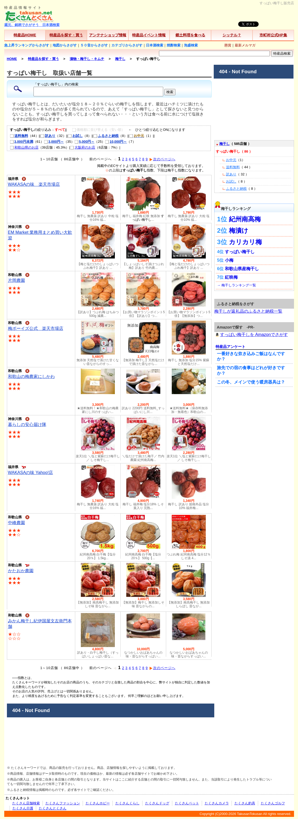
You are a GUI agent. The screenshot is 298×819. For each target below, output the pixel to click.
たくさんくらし (127, 803)
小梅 (229, 260)
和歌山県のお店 (24, 147)
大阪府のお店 (82, 147)
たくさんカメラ (217, 803)
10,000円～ (116, 142)
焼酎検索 (174, 45)
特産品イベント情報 (149, 35)
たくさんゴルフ (273, 803)
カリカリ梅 (245, 241)
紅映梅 (231, 277)
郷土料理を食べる (190, 35)
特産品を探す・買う (66, 35)
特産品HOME (25, 35)
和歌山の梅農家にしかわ (31, 376)
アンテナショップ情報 (107, 35)
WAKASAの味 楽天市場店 (34, 184)
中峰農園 (16, 522)
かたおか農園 (20, 570)
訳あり (47, 136)
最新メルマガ (245, 45)
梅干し (224, 144)
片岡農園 (16, 280)
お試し (75, 136)
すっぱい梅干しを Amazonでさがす (251, 334)
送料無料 (19, 136)
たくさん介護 (22, 808)
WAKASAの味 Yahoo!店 (30, 472)
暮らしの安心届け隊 (27, 424)
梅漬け (238, 230)
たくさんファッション (62, 803)
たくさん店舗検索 (26, 803)
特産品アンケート (230, 346)
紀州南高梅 (245, 219)
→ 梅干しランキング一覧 (236, 285)
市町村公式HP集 (273, 35)
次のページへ (162, 159)
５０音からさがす (94, 45)
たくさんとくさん (52, 808)
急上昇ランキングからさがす (26, 45)
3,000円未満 (21, 142)
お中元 (231, 160)
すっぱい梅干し (240, 251)
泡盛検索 (191, 45)
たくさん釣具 (244, 803)
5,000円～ (84, 142)
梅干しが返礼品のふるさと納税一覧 (248, 311)
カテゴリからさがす (126, 45)
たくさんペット (187, 803)
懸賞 (227, 45)
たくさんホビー (98, 803)
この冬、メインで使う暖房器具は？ (251, 382)
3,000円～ (54, 142)
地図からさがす (65, 45)
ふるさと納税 (106, 136)
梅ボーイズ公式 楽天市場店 (35, 328)
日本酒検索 (154, 45)
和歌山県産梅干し (242, 268)
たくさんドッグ (157, 803)
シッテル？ (232, 35)
